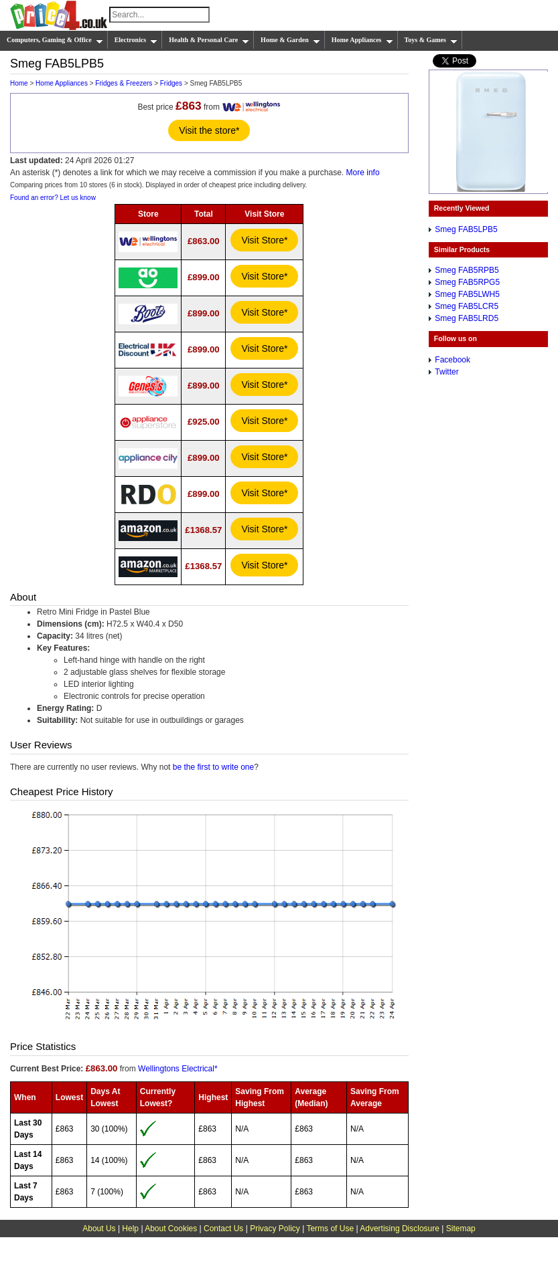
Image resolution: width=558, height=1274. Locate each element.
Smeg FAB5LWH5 (467, 294)
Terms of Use (330, 1228)
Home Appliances (362, 40)
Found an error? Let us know (53, 197)
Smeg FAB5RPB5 (466, 270)
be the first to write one (213, 767)
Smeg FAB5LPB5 (466, 229)
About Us (98, 1228)
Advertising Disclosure (399, 1228)
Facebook (452, 359)
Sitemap (461, 1228)
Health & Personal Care (209, 40)
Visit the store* (209, 130)
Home (19, 83)
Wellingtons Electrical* (178, 1068)
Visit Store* (264, 240)
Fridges (171, 83)
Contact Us (223, 1228)
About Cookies (171, 1228)
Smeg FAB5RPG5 (467, 282)
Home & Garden (290, 40)
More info (363, 172)
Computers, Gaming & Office (55, 40)
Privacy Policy (275, 1228)
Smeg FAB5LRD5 (466, 318)
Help (130, 1228)
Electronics (136, 40)
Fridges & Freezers (123, 83)
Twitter (446, 372)
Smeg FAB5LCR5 (466, 306)
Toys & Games (431, 40)
